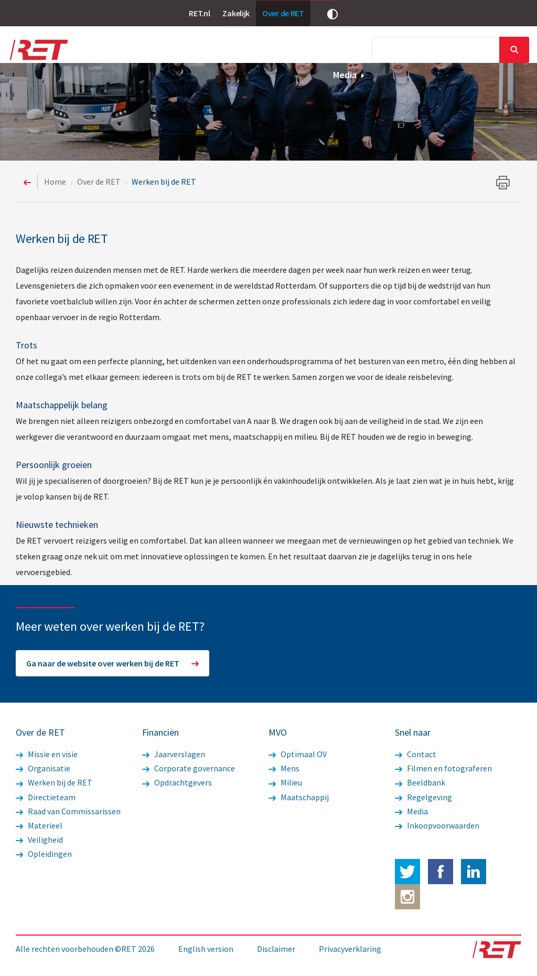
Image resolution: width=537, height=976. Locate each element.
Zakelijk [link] (236, 13)
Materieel (39, 825)
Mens (283, 768)
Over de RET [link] (283, 13)
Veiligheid (39, 839)
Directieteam (46, 797)
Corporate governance (188, 768)
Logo (38, 49)
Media (349, 75)
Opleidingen (44, 853)
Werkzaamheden (244, 51)
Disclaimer (276, 948)
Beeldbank (420, 782)
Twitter (407, 871)
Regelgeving (423, 797)
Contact (415, 754)
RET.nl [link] (199, 13)
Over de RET (129, 51)
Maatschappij (298, 797)
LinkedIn (473, 871)
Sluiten (514, 50)
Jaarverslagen (173, 754)
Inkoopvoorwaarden (437, 825)
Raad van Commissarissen (68, 811)
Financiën (314, 51)
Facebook (440, 871)
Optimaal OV (297, 754)
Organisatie (43, 768)
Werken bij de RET (54, 782)
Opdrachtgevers (177, 782)
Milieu (285, 782)
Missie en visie (47, 754)
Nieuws (183, 51)
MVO (362, 51)
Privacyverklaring (350, 948)
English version (205, 948)
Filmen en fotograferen (443, 768)
